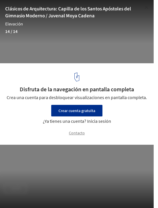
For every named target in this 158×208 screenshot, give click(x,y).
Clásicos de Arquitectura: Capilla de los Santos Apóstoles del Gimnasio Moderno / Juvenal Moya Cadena (68, 12)
